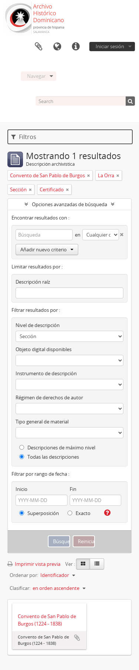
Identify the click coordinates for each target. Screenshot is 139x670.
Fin (73, 489)
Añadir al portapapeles (77, 637)
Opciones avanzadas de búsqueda (69, 204)
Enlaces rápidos (75, 46)
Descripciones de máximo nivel (57, 447)
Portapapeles (38, 46)
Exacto (78, 513)
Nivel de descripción (38, 325)
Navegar (36, 76)
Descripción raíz (33, 281)
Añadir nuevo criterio (46, 249)
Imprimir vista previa (33, 564)
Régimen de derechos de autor (49, 397)
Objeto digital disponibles (44, 349)
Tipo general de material (42, 421)
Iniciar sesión (110, 46)
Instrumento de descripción (46, 373)
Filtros (23, 137)
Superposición (39, 513)
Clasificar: (20, 588)
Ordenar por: (24, 575)
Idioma (57, 46)
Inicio (21, 489)
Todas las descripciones (49, 456)
